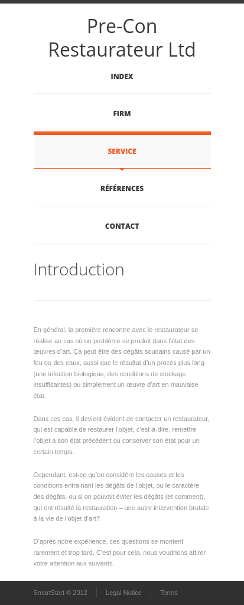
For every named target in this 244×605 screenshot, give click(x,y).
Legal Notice (124, 592)
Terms (169, 592)
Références (122, 188)
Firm (122, 113)
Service (122, 151)
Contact (122, 226)
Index (122, 76)
